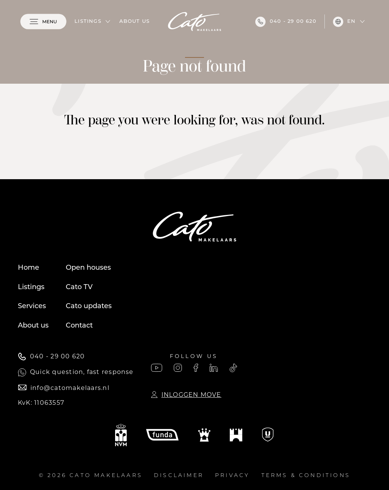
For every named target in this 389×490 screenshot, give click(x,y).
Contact (79, 325)
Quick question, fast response (76, 372)
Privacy (232, 476)
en (344, 21)
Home (28, 268)
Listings (87, 21)
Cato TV (79, 287)
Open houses (88, 268)
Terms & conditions (306, 476)
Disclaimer (179, 476)
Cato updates (89, 306)
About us (134, 21)
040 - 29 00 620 (285, 21)
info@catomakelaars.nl (63, 387)
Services (32, 306)
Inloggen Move (186, 394)
